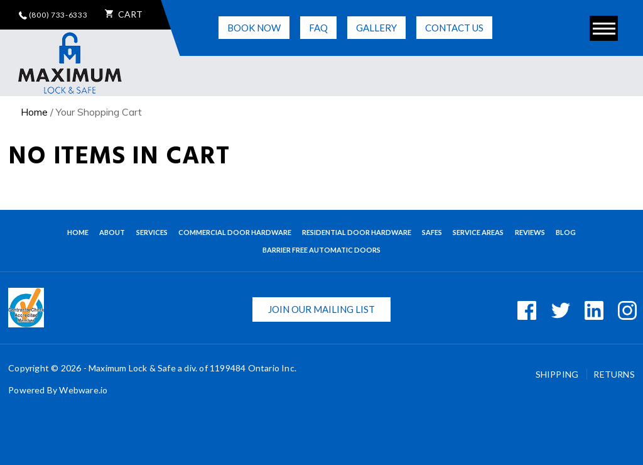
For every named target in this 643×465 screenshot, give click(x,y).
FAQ (318, 27)
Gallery (376, 27)
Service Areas (478, 232)
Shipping (558, 374)
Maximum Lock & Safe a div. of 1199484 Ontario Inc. (192, 368)
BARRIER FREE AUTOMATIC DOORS (321, 250)
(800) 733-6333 (53, 14)
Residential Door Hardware (356, 232)
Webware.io (83, 390)
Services (152, 232)
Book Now (254, 27)
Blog (566, 232)
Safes (432, 232)
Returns (613, 374)
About (112, 232)
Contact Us (454, 27)
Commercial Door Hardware (234, 232)
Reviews (530, 232)
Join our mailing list (321, 309)
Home (34, 112)
